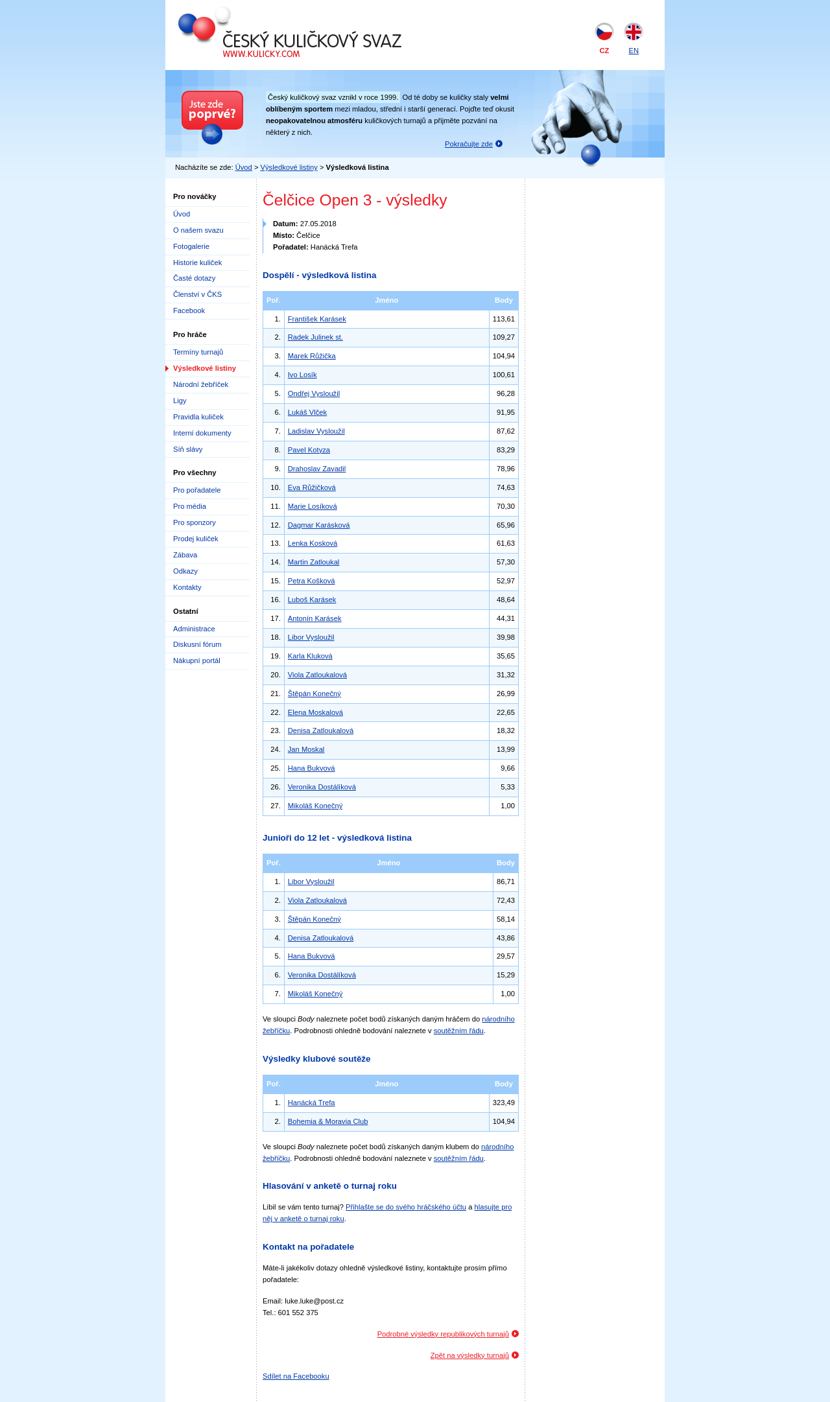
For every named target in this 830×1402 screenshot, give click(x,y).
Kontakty (187, 587)
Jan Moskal (306, 749)
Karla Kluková (310, 656)
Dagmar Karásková (319, 525)
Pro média (189, 506)
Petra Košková (311, 581)
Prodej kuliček (196, 539)
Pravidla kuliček (198, 417)
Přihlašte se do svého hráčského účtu (406, 1207)
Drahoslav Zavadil (317, 469)
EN (633, 50)
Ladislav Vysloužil (316, 431)
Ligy (180, 400)
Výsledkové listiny (289, 167)
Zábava (185, 555)
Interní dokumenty (202, 433)
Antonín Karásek (315, 618)
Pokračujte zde (469, 144)
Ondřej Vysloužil (314, 393)
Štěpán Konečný (314, 693)
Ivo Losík (302, 375)
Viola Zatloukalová (317, 675)
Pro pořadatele (196, 490)
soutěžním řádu (459, 1030)
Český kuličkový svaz (237, 11)
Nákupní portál (196, 660)
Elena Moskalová (315, 712)
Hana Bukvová (311, 768)
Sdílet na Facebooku (296, 1376)
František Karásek (317, 319)
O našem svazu (198, 230)
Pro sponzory (194, 522)
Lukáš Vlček (307, 412)
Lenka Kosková (313, 543)
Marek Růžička (312, 356)
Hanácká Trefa (311, 1102)
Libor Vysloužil (311, 637)
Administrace (194, 629)
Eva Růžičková (312, 487)
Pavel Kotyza (309, 450)
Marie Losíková (312, 506)
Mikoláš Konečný (315, 806)
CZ (605, 50)
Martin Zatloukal (314, 562)
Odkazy (185, 571)
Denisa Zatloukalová (320, 730)
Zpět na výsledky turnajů (470, 1355)
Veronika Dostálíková (322, 787)
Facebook (189, 310)
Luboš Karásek (312, 599)
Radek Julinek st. (315, 337)
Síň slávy (187, 449)
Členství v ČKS (197, 294)
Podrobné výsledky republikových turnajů (443, 1334)
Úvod (243, 167)
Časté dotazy (194, 278)
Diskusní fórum (197, 644)
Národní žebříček (200, 384)
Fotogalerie (191, 246)
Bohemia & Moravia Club (328, 1121)
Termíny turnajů (198, 352)
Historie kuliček (197, 262)
